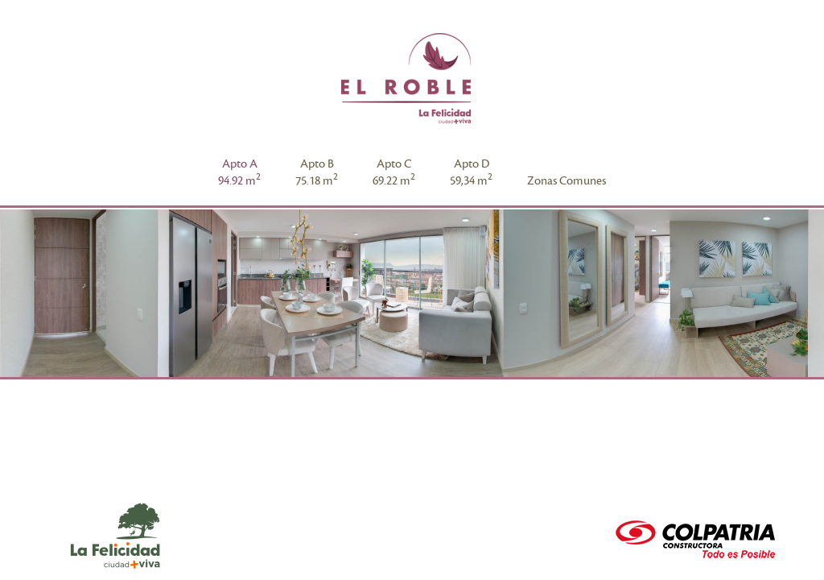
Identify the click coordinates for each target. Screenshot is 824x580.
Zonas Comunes (566, 181)
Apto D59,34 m (471, 172)
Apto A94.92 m (239, 172)
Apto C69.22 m (394, 172)
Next (803, 295)
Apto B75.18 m (316, 172)
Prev (21, 295)
